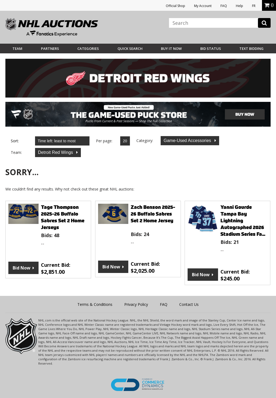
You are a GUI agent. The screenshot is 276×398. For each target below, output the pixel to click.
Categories (88, 48)
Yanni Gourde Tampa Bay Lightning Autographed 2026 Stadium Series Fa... (242, 220)
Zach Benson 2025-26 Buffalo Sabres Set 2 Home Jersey (153, 214)
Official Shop (175, 6)
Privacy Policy (136, 304)
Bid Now (21, 268)
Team (17, 48)
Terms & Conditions (94, 304)
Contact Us (189, 304)
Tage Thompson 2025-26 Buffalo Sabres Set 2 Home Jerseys (62, 217)
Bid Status (210, 48)
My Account (203, 6)
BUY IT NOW (171, 48)
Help (239, 6)
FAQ (223, 6)
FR (254, 6)
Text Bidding (251, 48)
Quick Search (130, 48)
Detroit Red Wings (56, 152)
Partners (50, 48)
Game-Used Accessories (188, 140)
